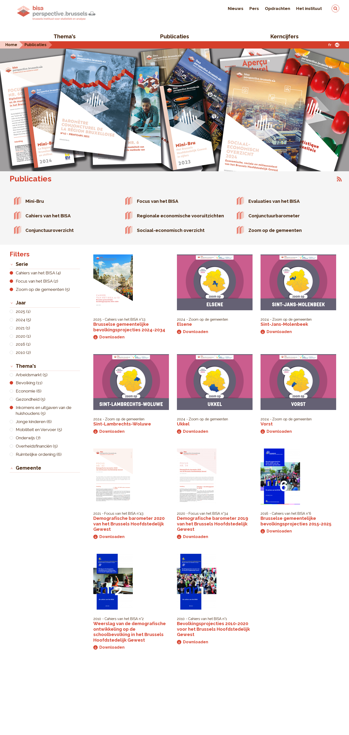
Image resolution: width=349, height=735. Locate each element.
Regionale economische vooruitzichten (180, 215)
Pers (254, 8)
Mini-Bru (34, 201)
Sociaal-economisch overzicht (171, 230)
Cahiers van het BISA (48, 215)
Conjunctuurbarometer (274, 215)
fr (329, 45)
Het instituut (309, 8)
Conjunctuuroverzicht (49, 230)
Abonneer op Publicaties (339, 179)
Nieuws (235, 8)
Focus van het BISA (157, 201)
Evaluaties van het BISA (274, 201)
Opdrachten (277, 8)
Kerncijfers (284, 36)
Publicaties (174, 36)
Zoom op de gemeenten (275, 230)
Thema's (65, 36)
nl (337, 45)
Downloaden (109, 337)
